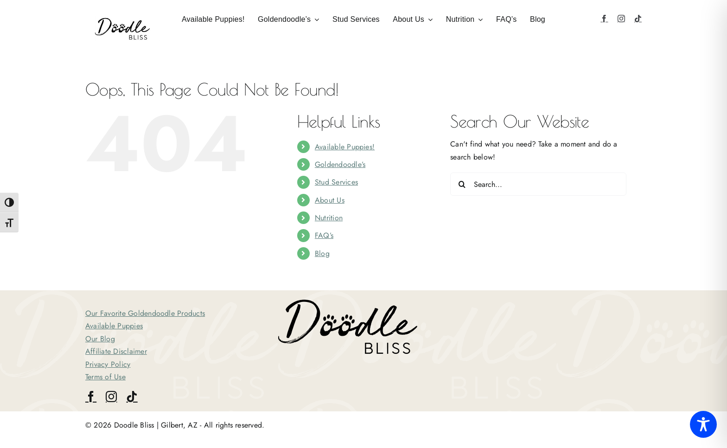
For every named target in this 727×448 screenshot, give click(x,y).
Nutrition (329, 217)
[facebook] (604, 18)
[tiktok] (638, 18)
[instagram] (621, 18)
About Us (329, 200)
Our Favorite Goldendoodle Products (145, 313)
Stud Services (336, 182)
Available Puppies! (345, 146)
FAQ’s (324, 235)
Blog (322, 253)
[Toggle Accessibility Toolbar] (703, 424)
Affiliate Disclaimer (116, 351)
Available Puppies (114, 325)
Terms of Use (105, 376)
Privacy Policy (107, 364)
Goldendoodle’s (340, 164)
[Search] (461, 184)
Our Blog (100, 338)
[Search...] (538, 184)
